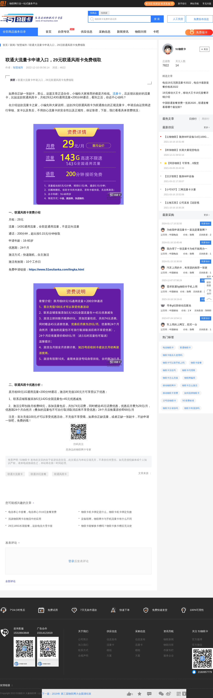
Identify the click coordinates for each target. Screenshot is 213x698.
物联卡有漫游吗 (191, 408)
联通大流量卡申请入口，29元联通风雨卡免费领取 (57, 44)
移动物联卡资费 (170, 393)
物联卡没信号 (169, 370)
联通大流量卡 (15, 474)
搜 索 (157, 19)
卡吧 (156, 31)
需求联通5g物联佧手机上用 (182, 286)
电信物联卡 (168, 347)
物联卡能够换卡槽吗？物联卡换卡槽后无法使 (105, 524)
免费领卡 (202, 32)
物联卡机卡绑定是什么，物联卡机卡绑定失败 (105, 510)
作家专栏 (169, 650)
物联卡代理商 (188, 370)
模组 (109, 650)
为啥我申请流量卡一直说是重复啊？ (187, 229)
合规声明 (83, 655)
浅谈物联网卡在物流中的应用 (23, 517)
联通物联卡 (185, 347)
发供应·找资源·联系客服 (157, 3)
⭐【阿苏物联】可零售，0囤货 (181, 163)
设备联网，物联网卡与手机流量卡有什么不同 (105, 517)
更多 (206, 127)
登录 (71, 561)
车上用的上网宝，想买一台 (182, 324)
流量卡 (117, 93)
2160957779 (202, 672)
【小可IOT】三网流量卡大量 (180, 189)
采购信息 (104, 31)
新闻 (12, 44)
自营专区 (63, 31)
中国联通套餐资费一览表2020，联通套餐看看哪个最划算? (185, 104)
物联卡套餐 (196, 362)
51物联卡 (25, 459)
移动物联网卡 (169, 385)
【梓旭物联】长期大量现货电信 (181, 150)
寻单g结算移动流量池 (179, 305)
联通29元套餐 (38, 474)
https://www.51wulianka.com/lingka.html (56, 269)
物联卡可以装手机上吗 (173, 362)
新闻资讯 (123, 31)
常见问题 (207, 3)
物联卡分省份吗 (170, 408)
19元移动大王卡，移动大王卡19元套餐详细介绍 (185, 94)
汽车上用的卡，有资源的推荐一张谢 (187, 267)
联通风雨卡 (60, 474)
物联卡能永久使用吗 (172, 355)
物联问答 (141, 31)
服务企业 (169, 655)
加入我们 (83, 644)
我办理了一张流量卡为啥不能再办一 (187, 248)
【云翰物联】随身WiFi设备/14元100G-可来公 (186, 136)
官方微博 (197, 639)
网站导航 (194, 3)
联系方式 (83, 650)
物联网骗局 (189, 378)
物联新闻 (169, 639)
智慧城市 (22, 44)
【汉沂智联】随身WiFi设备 (179, 176)
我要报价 (205, 223)
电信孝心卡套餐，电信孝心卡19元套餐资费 (30, 510)
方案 (109, 655)
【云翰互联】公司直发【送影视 (181, 202)
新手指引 (182, 3)
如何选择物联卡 (191, 393)
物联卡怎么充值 (170, 378)
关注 (204, 49)
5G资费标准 (188, 400)
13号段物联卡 (169, 400)
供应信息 (86, 31)
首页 (48, 31)
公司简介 (83, 639)
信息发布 (112, 639)
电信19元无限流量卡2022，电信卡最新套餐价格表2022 (185, 84)
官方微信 (197, 644)
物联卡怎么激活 (189, 385)
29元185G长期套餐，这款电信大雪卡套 (29, 524)
